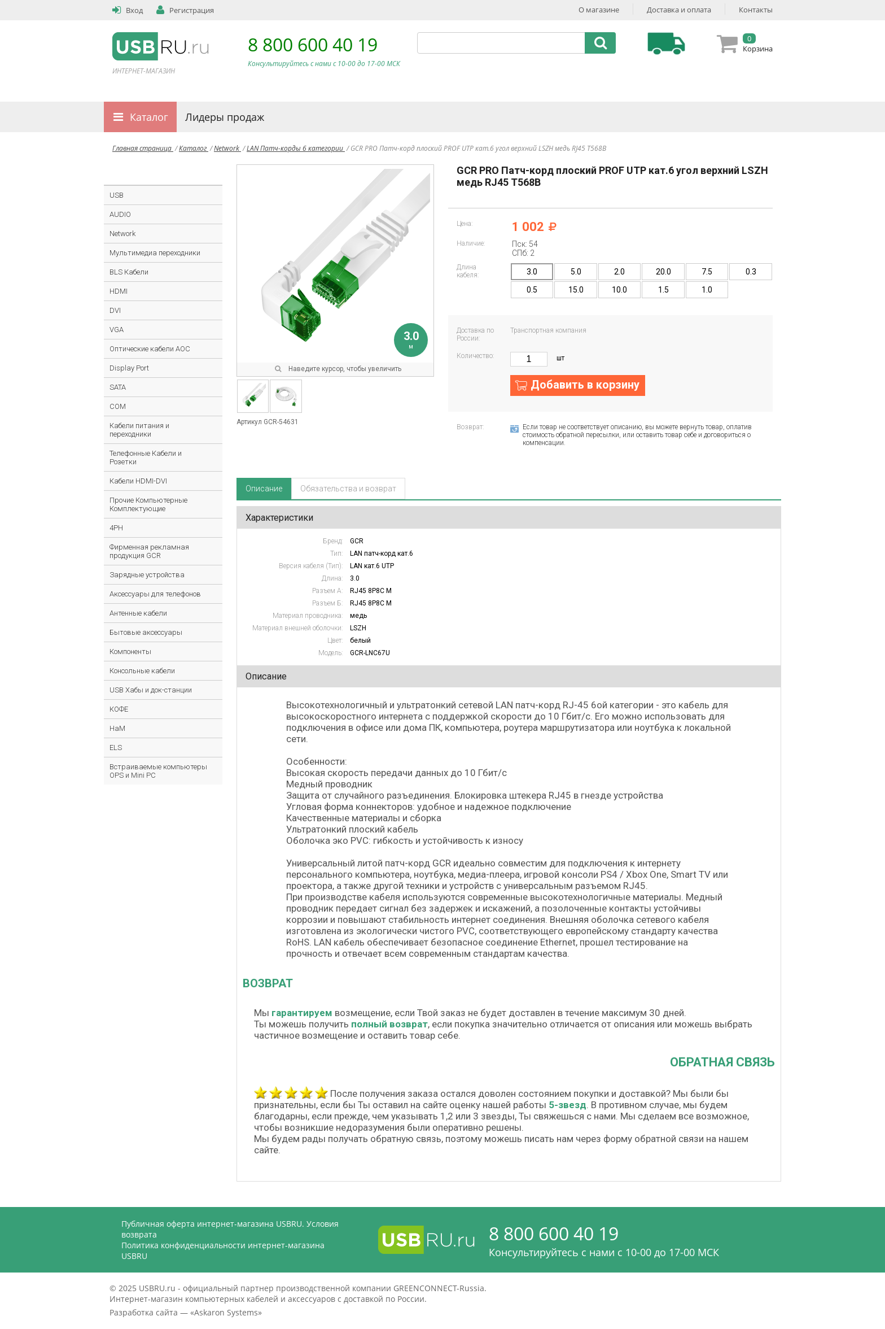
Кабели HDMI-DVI (138, 481)
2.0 (619, 271)
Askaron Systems (226, 1312)
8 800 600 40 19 (313, 44)
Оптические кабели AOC (149, 349)
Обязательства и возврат (348, 488)
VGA (116, 329)
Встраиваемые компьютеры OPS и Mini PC (158, 770)
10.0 (619, 289)
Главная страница (142, 148)
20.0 (663, 271)
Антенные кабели (138, 613)
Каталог (149, 117)
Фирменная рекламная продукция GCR (149, 551)
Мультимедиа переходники (154, 253)
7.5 (707, 271)
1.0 (707, 289)
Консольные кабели (142, 670)
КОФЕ (118, 709)
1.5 (663, 289)
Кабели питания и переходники (139, 429)
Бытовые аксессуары (145, 632)
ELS (115, 747)
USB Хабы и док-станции (150, 690)
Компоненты (130, 651)
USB (116, 195)
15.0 (576, 289)
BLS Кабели (128, 272)
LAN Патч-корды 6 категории (296, 148)
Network (227, 148)
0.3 (751, 271)
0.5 (532, 289)
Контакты (756, 10)
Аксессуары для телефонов (155, 594)
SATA (117, 387)
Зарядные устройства (147, 574)
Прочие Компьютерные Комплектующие (148, 504)
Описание (264, 488)
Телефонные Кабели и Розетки (145, 457)
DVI (115, 310)
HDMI (118, 291)
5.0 (576, 271)
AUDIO (120, 214)
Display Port (129, 368)
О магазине (599, 10)
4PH (116, 528)
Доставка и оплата (679, 10)
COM (117, 406)
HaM (117, 728)
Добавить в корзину (585, 384)
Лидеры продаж (224, 117)
